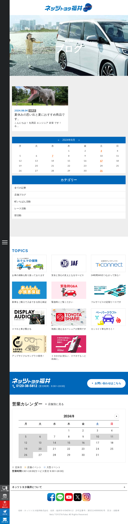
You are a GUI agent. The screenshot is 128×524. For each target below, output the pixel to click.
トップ (17, 19)
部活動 (17, 215)
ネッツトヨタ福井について (27, 487)
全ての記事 (20, 187)
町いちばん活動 (22, 201)
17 (101, 160)
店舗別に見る (56, 404)
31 (101, 170)
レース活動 (20, 208)
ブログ (30, 19)
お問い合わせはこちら (106, 383)
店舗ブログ (20, 194)
